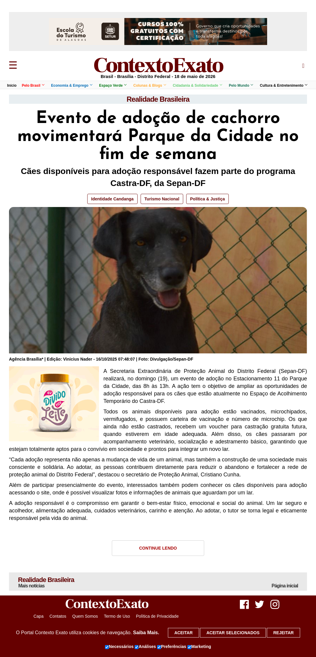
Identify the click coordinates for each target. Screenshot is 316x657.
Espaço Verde (112, 85)
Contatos (57, 616)
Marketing (199, 647)
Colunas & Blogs (149, 85)
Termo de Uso (117, 616)
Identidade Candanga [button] (112, 198)
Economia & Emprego (71, 85)
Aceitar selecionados (232, 632)
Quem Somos (85, 616)
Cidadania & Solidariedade (197, 85)
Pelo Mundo (241, 85)
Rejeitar (283, 632)
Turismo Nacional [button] (162, 198)
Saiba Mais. (146, 632)
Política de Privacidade (157, 616)
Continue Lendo (158, 548)
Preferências (171, 647)
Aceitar (183, 632)
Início (11, 85)
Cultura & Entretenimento (283, 85)
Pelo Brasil (33, 85)
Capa (38, 616)
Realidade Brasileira (158, 99)
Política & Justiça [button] (207, 198)
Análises (145, 647)
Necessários (119, 647)
